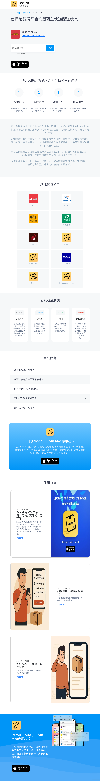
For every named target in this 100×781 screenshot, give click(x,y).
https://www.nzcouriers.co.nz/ (33, 36)
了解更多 (20, 538)
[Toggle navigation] (86, 4)
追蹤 (50, 48)
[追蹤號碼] (28, 48)
